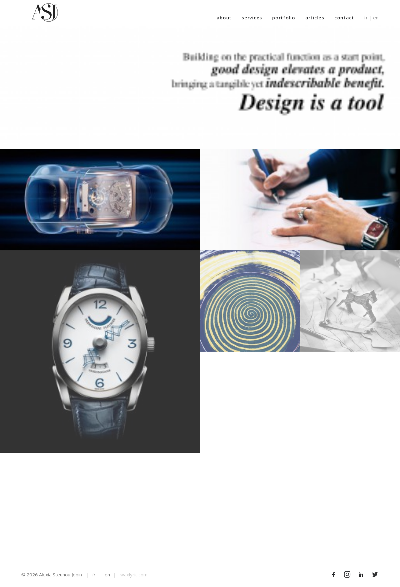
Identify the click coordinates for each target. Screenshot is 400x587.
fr (366, 17)
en (376, 17)
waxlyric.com (134, 574)
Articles (314, 17)
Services (252, 17)
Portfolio (283, 17)
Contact (344, 17)
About (224, 17)
